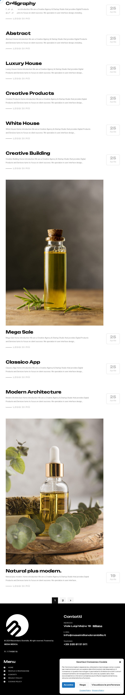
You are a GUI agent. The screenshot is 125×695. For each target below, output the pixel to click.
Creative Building (28, 153)
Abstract (18, 33)
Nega (83, 685)
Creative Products (30, 93)
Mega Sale (19, 332)
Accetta (68, 685)
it (102, 10)
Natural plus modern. (33, 571)
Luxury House (24, 63)
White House (23, 123)
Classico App (23, 362)
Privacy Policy (98, 690)
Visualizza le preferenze (106, 685)
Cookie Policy (85, 690)
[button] (120, 662)
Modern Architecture (33, 392)
